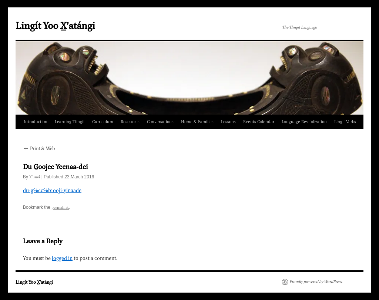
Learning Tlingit (70, 121)
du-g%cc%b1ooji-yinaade (52, 191)
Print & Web (39, 149)
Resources (130, 121)
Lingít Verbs (345, 121)
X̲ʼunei (34, 177)
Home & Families (197, 121)
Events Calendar (258, 121)
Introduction (35, 121)
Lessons (228, 121)
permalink (60, 207)
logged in (62, 258)
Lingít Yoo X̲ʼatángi (55, 26)
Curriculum (102, 121)
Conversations (160, 121)
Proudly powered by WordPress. (315, 282)
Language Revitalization (304, 121)
